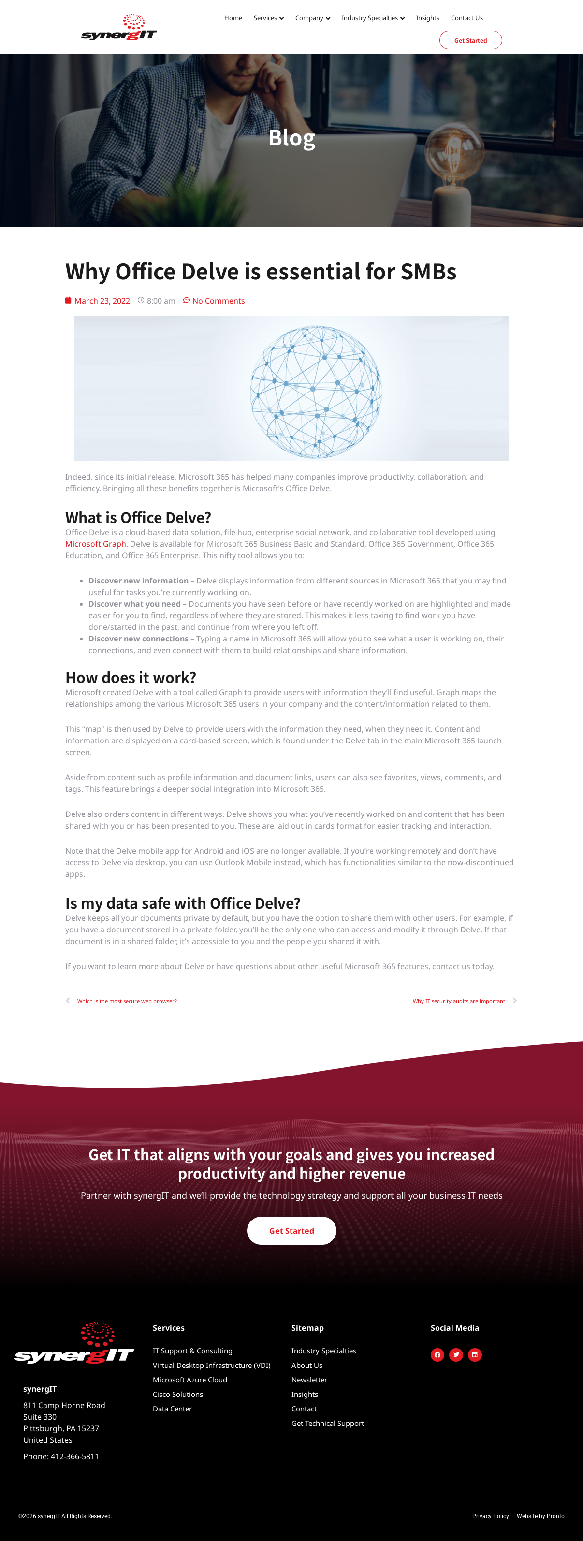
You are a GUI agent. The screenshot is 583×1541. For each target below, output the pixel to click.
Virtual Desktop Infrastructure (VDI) (212, 1365)
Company (309, 18)
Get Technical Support (328, 1423)
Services (265, 18)
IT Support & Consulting (193, 1350)
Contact (304, 1408)
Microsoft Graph (95, 543)
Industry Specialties (370, 18)
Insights (427, 18)
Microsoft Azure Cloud (190, 1379)
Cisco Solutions (178, 1394)
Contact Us (467, 18)
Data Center (172, 1408)
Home (233, 18)
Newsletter (309, 1379)
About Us (307, 1365)
